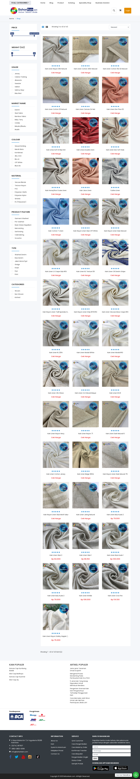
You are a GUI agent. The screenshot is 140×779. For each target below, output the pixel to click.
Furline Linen (115, 190)
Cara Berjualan (77, 754)
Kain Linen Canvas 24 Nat (85, 109)
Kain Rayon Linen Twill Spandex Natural (56, 312)
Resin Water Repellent (22, 225)
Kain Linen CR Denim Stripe (115, 271)
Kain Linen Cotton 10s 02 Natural (115, 69)
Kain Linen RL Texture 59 (85, 271)
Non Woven (19, 294)
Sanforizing (18, 231)
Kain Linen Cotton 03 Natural (56, 109)
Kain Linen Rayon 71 (85, 434)
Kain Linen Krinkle (85, 596)
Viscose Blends (20, 182)
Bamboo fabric (20, 116)
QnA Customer (77, 741)
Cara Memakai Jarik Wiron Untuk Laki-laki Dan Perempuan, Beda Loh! (80, 700)
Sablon (17, 87)
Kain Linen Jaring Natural (85, 515)
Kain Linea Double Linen (85, 150)
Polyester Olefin (20, 192)
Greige (17, 264)
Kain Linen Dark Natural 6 (115, 434)
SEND (95, 758)
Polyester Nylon (20, 195)
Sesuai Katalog (20, 146)
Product (61, 3)
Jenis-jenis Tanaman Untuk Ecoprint (78, 669)
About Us (54, 741)
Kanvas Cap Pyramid (17, 677)
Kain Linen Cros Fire (115, 596)
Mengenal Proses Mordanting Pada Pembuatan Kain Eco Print (80, 676)
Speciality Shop (85, 3)
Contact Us (55, 754)
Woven (17, 291)
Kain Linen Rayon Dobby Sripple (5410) (56, 636)
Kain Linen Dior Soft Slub (115, 150)
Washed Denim (20, 255)
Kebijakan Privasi (57, 751)
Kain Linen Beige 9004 (85, 474)
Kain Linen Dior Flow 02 (115, 109)
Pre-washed (19, 222)
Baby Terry (18, 120)
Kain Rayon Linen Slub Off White (85, 231)
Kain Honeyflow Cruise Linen (55, 190)
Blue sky (17, 166)
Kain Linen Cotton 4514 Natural (85, 69)
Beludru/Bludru (20, 126)
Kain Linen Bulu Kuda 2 (56, 596)
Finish (16, 268)
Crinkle (17, 123)
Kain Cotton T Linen (55, 231)
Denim (17, 110)
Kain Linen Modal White (85, 353)
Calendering (19, 235)
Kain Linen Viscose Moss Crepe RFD (115, 312)
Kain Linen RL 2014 (56, 353)
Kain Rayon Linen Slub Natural (115, 231)
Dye (16, 271)
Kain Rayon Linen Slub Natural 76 (115, 474)
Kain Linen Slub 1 (86, 555)
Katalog (71, 3)
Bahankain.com (69, 776)
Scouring (17, 238)
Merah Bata (19, 149)
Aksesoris (18, 80)
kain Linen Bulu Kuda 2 (115, 515)
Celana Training (20, 77)
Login (128, 10)
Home (42, 3)
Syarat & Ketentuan (58, 747)
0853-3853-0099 (18, 749)
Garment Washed (21, 218)
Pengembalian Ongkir (80, 757)
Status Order (76, 761)
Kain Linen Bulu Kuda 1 (115, 555)
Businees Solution (102, 3)
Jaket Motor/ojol (20, 261)
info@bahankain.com (20, 752)
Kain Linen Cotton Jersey (55, 474)
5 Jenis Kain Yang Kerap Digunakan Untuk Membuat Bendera (79, 683)
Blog (51, 3)
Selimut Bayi (19, 90)
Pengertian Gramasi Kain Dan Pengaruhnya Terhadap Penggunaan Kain (79, 691)
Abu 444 (17, 156)
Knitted (17, 297)
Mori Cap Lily (14, 680)
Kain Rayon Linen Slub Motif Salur (56, 515)
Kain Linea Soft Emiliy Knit (56, 150)
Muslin (16, 129)
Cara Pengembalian (79, 744)
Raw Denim (18, 258)
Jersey (17, 74)
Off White (18, 162)
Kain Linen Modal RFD (115, 353)
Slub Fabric (18, 113)
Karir (52, 744)
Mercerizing (19, 228)
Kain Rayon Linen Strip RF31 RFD (85, 312)
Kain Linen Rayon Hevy (55, 434)
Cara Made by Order (79, 747)
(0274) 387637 (17, 746)
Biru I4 (16, 159)
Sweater (17, 83)
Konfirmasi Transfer (79, 751)
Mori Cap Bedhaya (16, 674)
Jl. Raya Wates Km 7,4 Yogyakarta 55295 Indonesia (26, 741)
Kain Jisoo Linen (85, 190)
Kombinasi (18, 152)
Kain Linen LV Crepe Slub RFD (56, 271)
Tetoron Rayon (20, 185)
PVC (16, 189)
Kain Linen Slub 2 (56, 555)
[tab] (43, 27)
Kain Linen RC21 (115, 393)
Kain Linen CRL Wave (56, 393)
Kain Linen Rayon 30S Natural (56, 69)
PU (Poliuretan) (20, 202)
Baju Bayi (17, 93)
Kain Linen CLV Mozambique (85, 393)
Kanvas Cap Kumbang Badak (17, 669)
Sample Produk (77, 764)
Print (16, 274)
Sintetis (17, 199)
